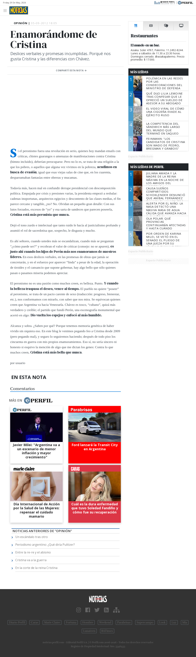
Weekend (105, 622)
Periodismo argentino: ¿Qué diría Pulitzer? (45, 545)
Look (162, 622)
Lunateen (89, 631)
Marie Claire (52, 622)
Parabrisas (123, 622)
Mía (184, 622)
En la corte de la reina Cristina (36, 568)
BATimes (107, 631)
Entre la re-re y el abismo (33, 552)
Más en (30, 400)
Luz (173, 622)
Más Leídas (139, 72)
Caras (34, 622)
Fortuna (71, 622)
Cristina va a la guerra (30, 560)
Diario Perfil (17, 622)
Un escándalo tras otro (31, 537)
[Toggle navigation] (6, 10)
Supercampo (145, 622)
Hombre (87, 622)
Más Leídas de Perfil (147, 167)
